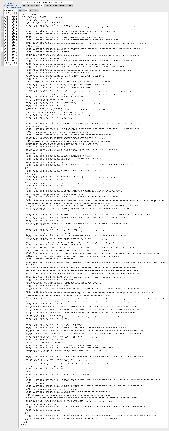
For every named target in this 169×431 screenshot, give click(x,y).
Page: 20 (14, 33)
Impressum (47, 429)
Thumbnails (2, 20)
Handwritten (2, 42)
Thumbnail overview (51, 5)
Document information (66, 5)
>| (37, 10)
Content (2, 28)
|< (22, 10)
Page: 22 (14, 53)
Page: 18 (14, 17)
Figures (2, 34)
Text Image (30, 5)
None (2, 64)
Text (24, 5)
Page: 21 (14, 42)
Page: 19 (14, 23)
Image (37, 5)
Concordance (2, 57)
